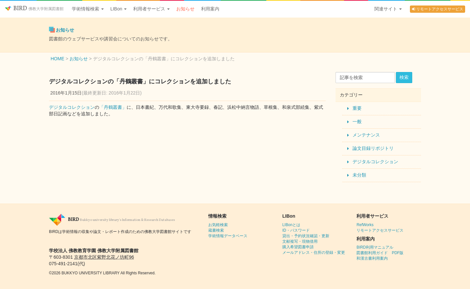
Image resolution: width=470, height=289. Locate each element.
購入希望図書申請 (298, 247)
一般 (357, 121)
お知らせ (185, 8)
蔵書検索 (216, 230)
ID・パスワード (296, 230)
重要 (357, 108)
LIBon (118, 8)
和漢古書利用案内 (372, 258)
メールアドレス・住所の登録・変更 (313, 252)
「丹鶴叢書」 (113, 107)
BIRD (34, 9)
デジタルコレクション (72, 107)
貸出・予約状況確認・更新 (305, 236)
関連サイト (388, 8)
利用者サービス (151, 8)
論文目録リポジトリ (373, 148)
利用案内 (210, 8)
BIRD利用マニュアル (374, 247)
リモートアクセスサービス (437, 9)
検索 (404, 77)
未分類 (359, 175)
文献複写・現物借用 (300, 241)
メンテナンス (366, 134)
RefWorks (364, 225)
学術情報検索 (88, 8)
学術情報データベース (227, 236)
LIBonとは (291, 225)
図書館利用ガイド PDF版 (379, 253)
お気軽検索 (218, 225)
